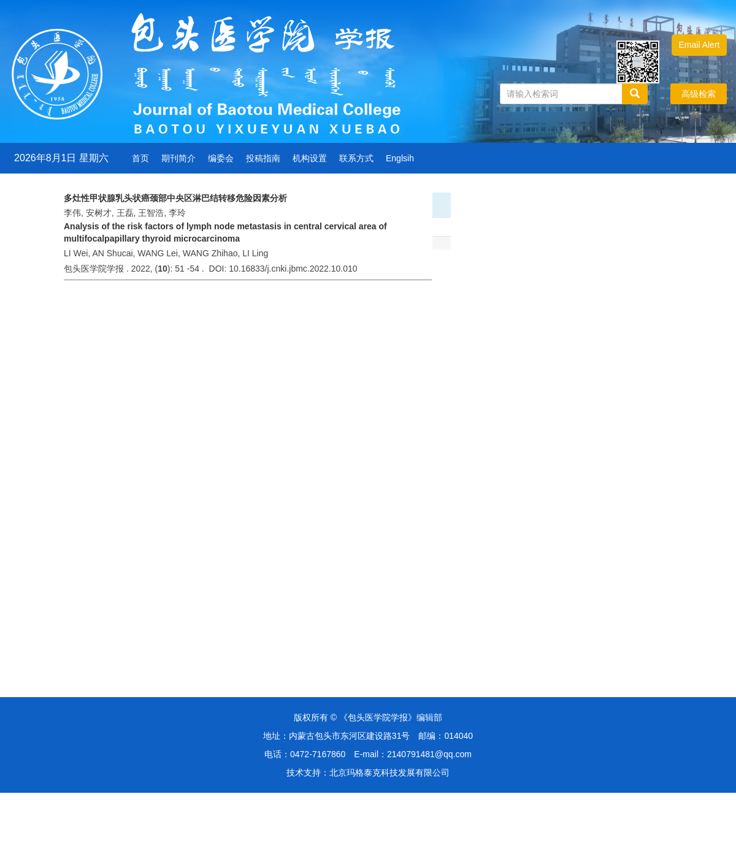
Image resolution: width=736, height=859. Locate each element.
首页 (140, 158)
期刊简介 (178, 158)
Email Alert (699, 45)
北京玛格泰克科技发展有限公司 (389, 772)
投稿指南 (263, 158)
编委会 (221, 158)
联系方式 (356, 158)
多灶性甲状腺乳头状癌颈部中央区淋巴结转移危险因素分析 (175, 198)
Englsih (400, 158)
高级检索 (698, 94)
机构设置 (310, 158)
